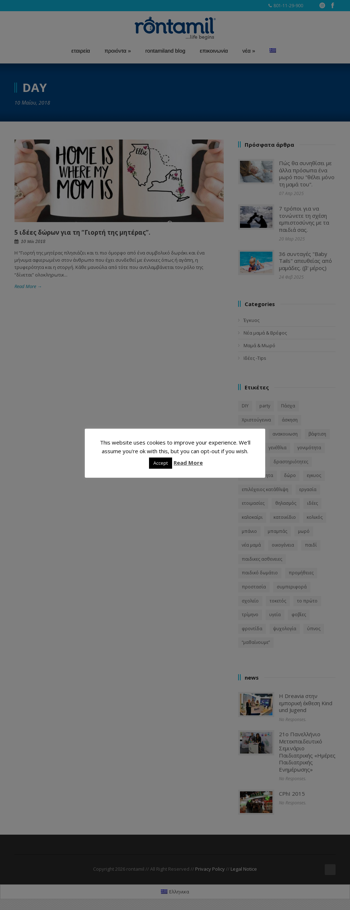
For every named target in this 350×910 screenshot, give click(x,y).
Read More (188, 462)
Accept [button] (160, 463)
